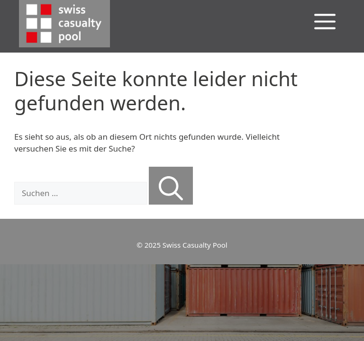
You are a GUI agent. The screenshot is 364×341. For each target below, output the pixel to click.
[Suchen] (171, 186)
